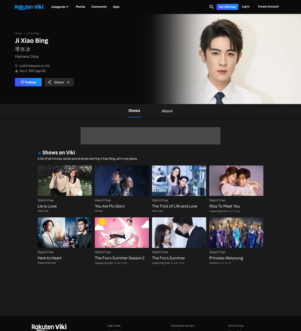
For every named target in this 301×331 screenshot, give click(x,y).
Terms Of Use (235, 325)
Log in (246, 6)
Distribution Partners (182, 325)
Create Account (268, 6)
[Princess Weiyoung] (236, 239)
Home (18, 33)
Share (59, 82)
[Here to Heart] (65, 239)
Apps (116, 6)
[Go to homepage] (29, 6)
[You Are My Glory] (122, 187)
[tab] (134, 111)
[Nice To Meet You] (236, 187)
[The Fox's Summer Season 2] (122, 239)
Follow (28, 82)
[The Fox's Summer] (179, 239)
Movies (80, 6)
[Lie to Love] (65, 187)
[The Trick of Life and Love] (179, 187)
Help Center (114, 325)
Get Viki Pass (227, 7)
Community (99, 6)
